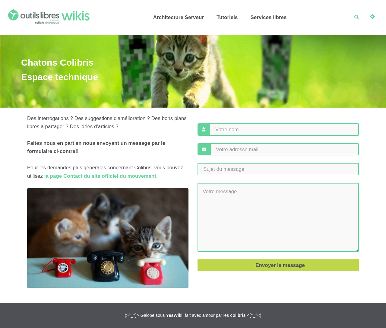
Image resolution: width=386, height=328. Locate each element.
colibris (237, 315)
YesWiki (174, 315)
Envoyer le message (279, 265)
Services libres (268, 17)
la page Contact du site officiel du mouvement (100, 176)
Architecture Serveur (178, 17)
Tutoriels (227, 17)
